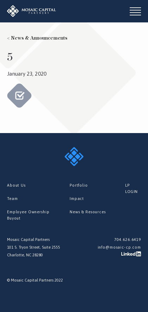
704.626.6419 (127, 239)
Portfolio (79, 185)
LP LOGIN (131, 188)
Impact (77, 198)
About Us (16, 185)
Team (12, 198)
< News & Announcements (37, 38)
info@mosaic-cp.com (119, 247)
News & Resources (88, 212)
